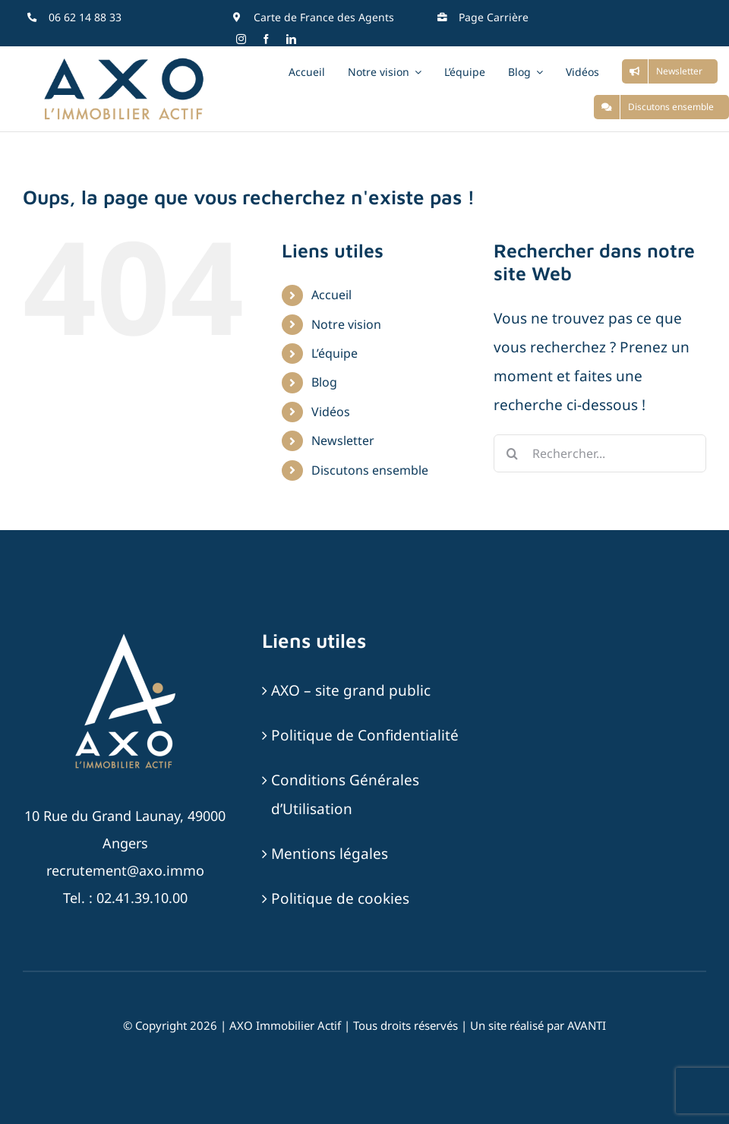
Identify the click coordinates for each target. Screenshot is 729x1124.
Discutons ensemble (369, 470)
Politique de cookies (340, 898)
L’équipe (334, 353)
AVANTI (586, 1025)
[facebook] (266, 39)
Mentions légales (329, 854)
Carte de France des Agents (324, 17)
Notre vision (346, 324)
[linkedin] (291, 39)
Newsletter (342, 440)
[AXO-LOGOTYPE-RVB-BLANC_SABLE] (125, 636)
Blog (324, 382)
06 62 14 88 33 (85, 17)
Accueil (331, 294)
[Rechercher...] (600, 453)
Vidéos (330, 411)
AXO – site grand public (351, 690)
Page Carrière (494, 17)
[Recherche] (513, 453)
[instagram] (241, 39)
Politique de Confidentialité (365, 735)
